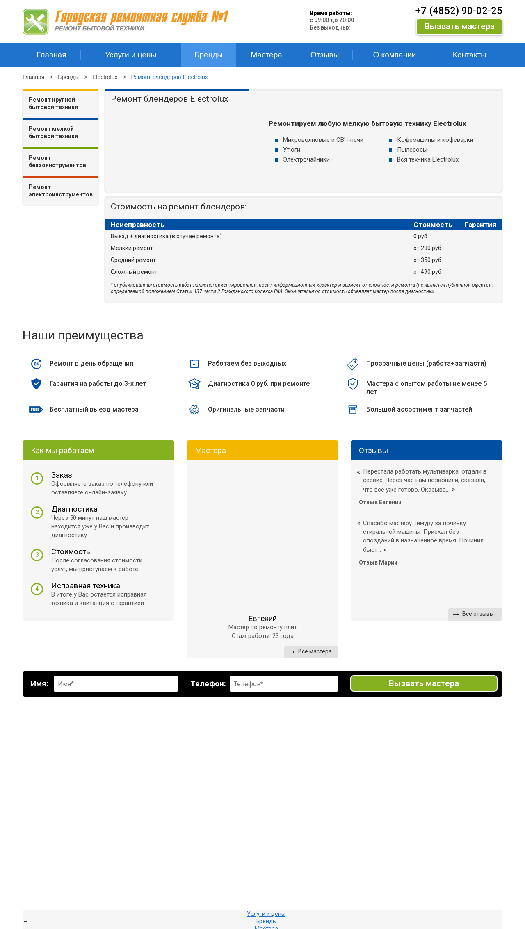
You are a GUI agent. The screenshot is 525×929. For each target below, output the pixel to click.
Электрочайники (306, 159)
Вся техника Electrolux (428, 159)
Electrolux (104, 77)
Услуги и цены (266, 914)
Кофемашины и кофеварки (435, 139)
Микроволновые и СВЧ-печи (323, 139)
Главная (33, 77)
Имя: (39, 683)
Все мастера (315, 651)
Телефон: (208, 683)
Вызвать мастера (459, 26)
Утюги (291, 149)
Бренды (68, 77)
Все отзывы (478, 613)
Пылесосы (412, 149)
